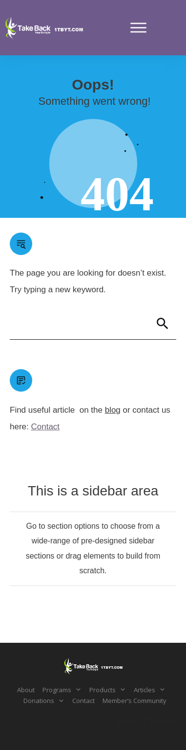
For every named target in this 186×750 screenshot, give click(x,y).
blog (113, 410)
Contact (45, 426)
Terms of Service (145, 720)
